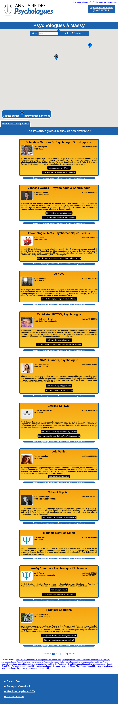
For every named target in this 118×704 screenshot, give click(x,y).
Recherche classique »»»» (15, 123)
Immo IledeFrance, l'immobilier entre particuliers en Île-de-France (81, 662)
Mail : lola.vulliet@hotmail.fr (59, 477)
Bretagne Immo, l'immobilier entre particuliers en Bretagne (86, 660)
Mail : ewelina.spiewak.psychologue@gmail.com (59, 432)
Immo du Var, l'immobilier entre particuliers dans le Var (38, 660)
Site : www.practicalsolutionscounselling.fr (59, 640)
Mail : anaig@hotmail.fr (59, 590)
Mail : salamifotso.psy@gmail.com (59, 340)
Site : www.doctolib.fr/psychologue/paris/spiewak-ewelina (59, 436)
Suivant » (72, 654)
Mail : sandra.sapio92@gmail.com (59, 386)
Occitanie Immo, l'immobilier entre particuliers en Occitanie (36, 666)
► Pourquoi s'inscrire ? (17, 686)
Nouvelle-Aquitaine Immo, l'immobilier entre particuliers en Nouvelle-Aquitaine (34, 664)
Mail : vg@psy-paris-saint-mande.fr (59, 213)
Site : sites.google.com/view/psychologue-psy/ (59, 517)
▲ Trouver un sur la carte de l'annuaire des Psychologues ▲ (59, 178)
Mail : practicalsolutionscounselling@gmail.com (59, 636)
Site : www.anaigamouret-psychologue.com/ (59, 594)
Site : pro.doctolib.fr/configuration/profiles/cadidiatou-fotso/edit (59, 345)
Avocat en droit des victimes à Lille (36, 668)
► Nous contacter (14, 696)
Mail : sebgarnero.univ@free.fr (59, 168)
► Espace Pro (12, 681)
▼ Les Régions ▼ (74, 33)
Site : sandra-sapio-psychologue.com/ (59, 390)
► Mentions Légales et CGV (19, 691)
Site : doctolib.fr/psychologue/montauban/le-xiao (59, 299)
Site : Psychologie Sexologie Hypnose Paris (59, 172)
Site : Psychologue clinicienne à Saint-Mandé (59, 217)
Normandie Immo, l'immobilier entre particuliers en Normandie (27, 662)
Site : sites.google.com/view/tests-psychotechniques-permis (59, 258)
